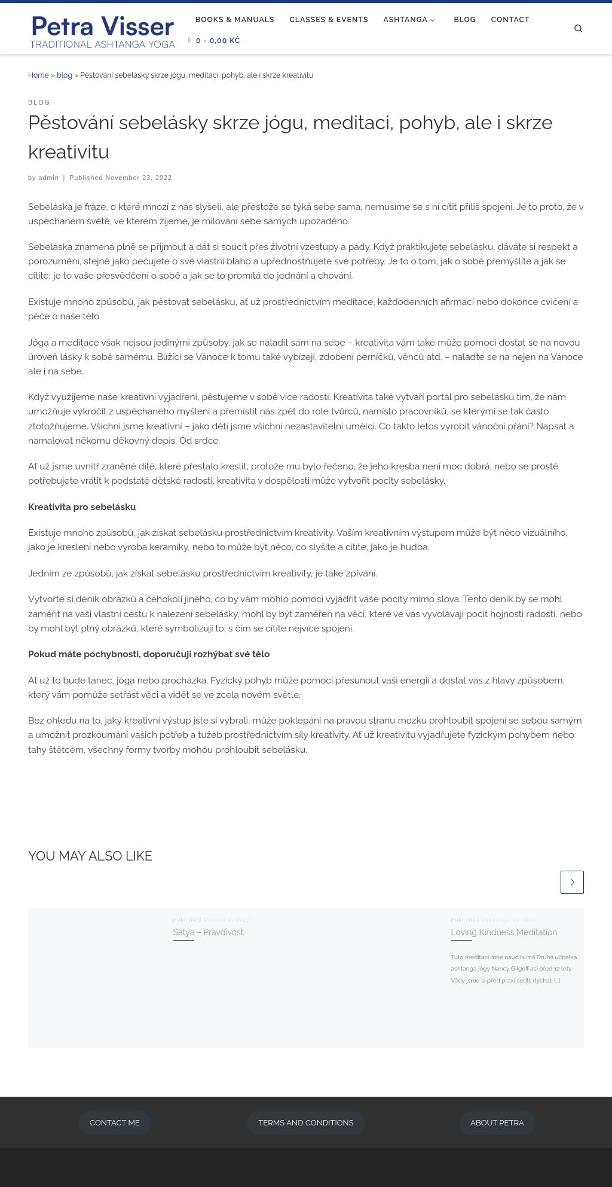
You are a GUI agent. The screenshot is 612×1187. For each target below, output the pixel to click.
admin (48, 177)
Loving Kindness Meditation (504, 932)
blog (64, 75)
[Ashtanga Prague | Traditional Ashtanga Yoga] (103, 27)
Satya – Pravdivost (208, 932)
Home (38, 75)
